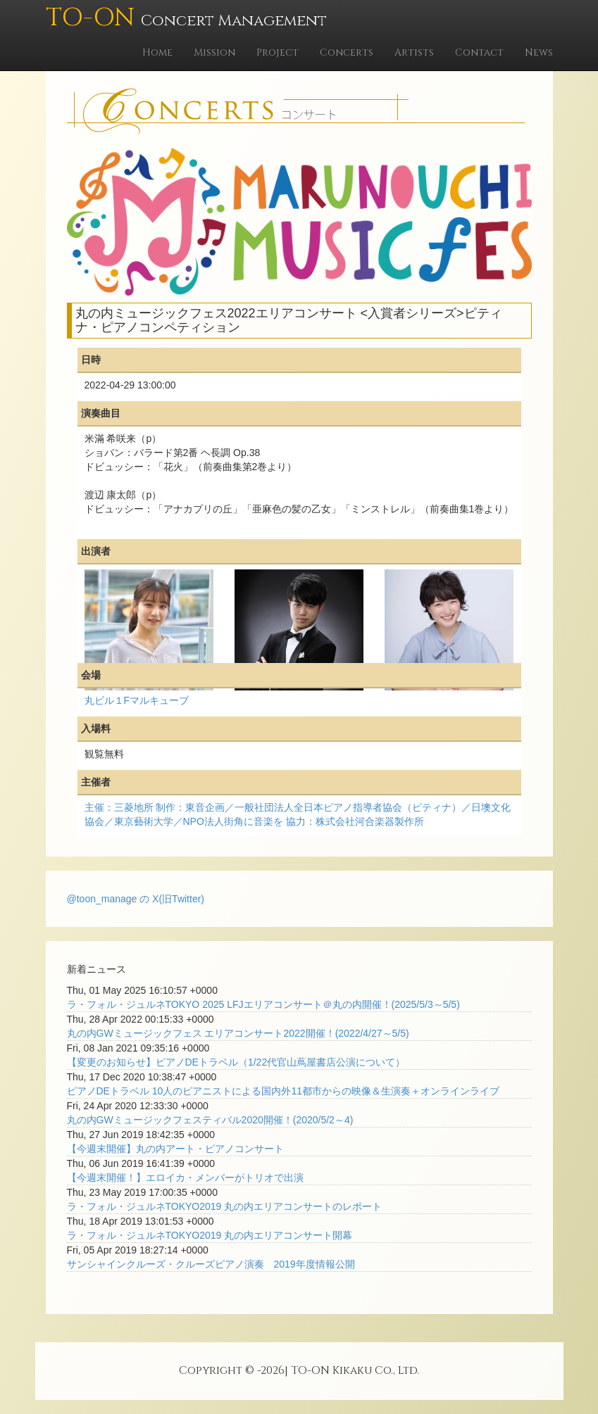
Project (277, 52)
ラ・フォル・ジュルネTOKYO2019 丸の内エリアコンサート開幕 (210, 1235)
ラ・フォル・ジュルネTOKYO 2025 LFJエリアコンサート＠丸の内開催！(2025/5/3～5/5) (263, 1004)
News (539, 52)
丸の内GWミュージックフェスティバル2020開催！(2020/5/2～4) (210, 1119)
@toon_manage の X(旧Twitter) (136, 898)
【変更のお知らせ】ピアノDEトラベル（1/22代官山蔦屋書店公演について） (236, 1062)
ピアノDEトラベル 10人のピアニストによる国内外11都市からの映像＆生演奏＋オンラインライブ (283, 1091)
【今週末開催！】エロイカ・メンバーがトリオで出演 (185, 1177)
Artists (414, 52)
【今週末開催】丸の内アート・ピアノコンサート (175, 1148)
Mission (214, 52)
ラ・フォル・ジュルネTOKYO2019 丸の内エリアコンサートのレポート (224, 1206)
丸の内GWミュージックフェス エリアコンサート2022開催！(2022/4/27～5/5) (238, 1033)
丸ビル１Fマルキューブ (137, 700)
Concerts (346, 52)
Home (157, 52)
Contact (479, 52)
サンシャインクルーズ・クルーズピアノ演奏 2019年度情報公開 (211, 1264)
